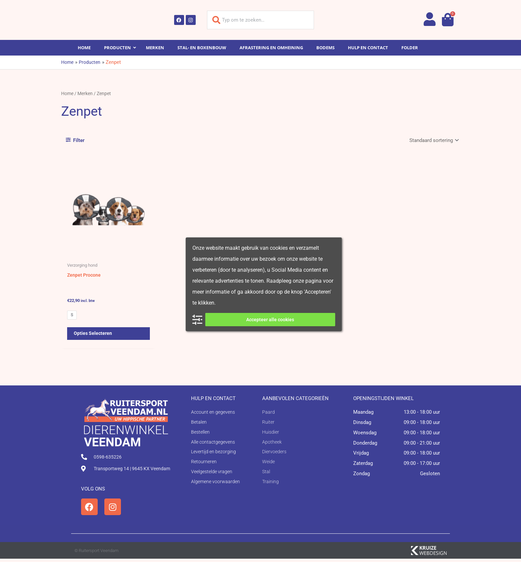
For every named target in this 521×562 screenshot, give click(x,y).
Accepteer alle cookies (270, 319)
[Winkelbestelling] (433, 140)
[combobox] (260, 20)
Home (67, 93)
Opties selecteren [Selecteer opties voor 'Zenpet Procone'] (93, 336)
